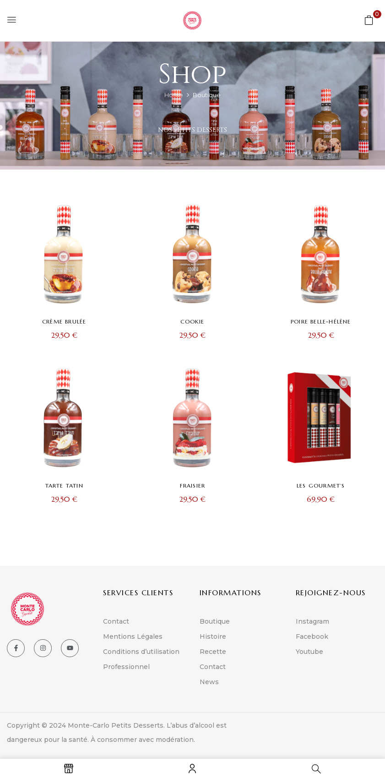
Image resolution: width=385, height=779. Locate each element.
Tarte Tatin (64, 485)
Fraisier (193, 485)
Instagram (312, 621)
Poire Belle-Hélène (321, 321)
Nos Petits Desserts (192, 130)
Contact (116, 621)
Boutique (215, 621)
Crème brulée (64, 321)
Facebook (312, 636)
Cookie (192, 321)
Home (173, 95)
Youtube (309, 651)
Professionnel (126, 667)
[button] (369, 20)
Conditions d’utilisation (141, 651)
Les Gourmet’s (321, 485)
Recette (213, 651)
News (209, 682)
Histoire (213, 636)
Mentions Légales (133, 636)
